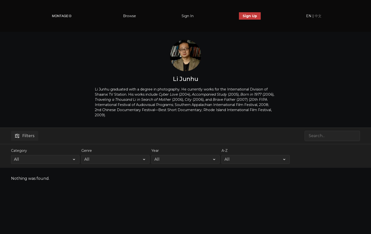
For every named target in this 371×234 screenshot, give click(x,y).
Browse (129, 16)
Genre (86, 150)
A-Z (225, 150)
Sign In (188, 16)
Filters (24, 135)
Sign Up (250, 16)
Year (155, 150)
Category (19, 150)
